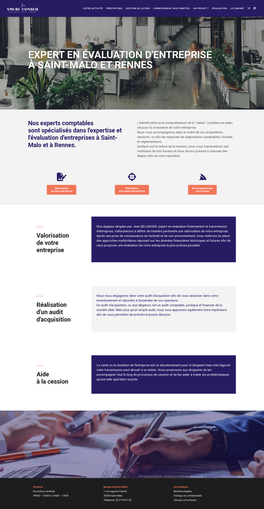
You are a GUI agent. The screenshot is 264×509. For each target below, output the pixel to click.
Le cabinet (237, 8)
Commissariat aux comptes (171, 8)
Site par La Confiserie (185, 500)
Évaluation (219, 8)
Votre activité (93, 8)
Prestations (114, 8)
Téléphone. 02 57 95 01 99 (117, 500)
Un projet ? (201, 8)
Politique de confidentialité (188, 495)
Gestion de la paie (138, 8)
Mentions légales (183, 491)
